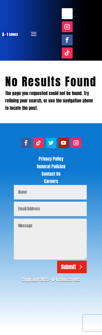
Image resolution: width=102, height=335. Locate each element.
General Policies (51, 166)
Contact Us (51, 174)
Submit (68, 267)
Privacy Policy (51, 158)
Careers (51, 181)
